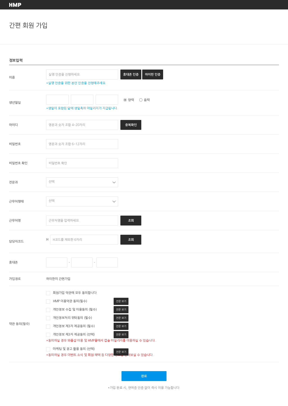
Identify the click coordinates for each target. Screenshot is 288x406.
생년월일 (15, 102)
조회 (131, 220)
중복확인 (131, 124)
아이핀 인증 (152, 74)
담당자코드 (16, 241)
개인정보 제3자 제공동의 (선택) (70, 335)
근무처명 (15, 220)
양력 (129, 100)
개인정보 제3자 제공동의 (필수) (70, 327)
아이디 (13, 124)
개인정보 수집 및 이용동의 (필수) (71, 310)
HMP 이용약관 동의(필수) (66, 302)
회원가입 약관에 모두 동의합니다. (71, 293)
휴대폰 (13, 262)
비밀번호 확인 (18, 163)
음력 (144, 100)
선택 (51, 181)
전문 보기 (121, 301)
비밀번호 (15, 144)
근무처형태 (16, 201)
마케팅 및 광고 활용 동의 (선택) (70, 349)
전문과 (13, 182)
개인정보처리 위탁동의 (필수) (69, 318)
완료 (144, 376)
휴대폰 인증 (131, 74)
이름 (12, 77)
